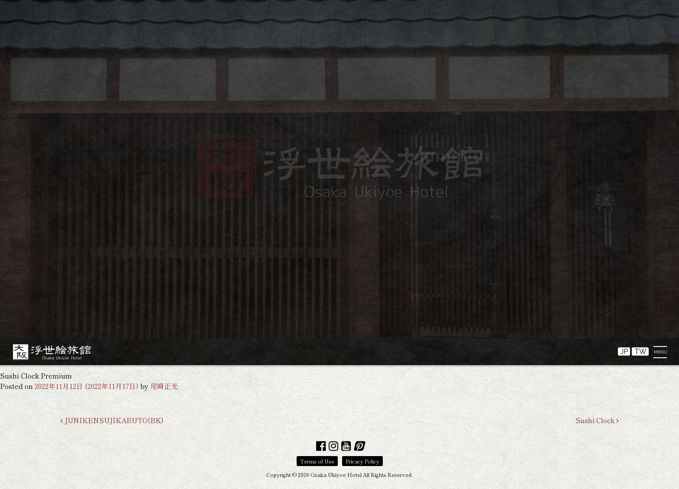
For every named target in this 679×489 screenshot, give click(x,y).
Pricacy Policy (362, 461)
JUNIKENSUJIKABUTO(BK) (112, 420)
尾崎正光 (164, 386)
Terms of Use (317, 461)
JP (624, 351)
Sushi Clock (597, 420)
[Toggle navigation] (663, 354)
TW (640, 351)
